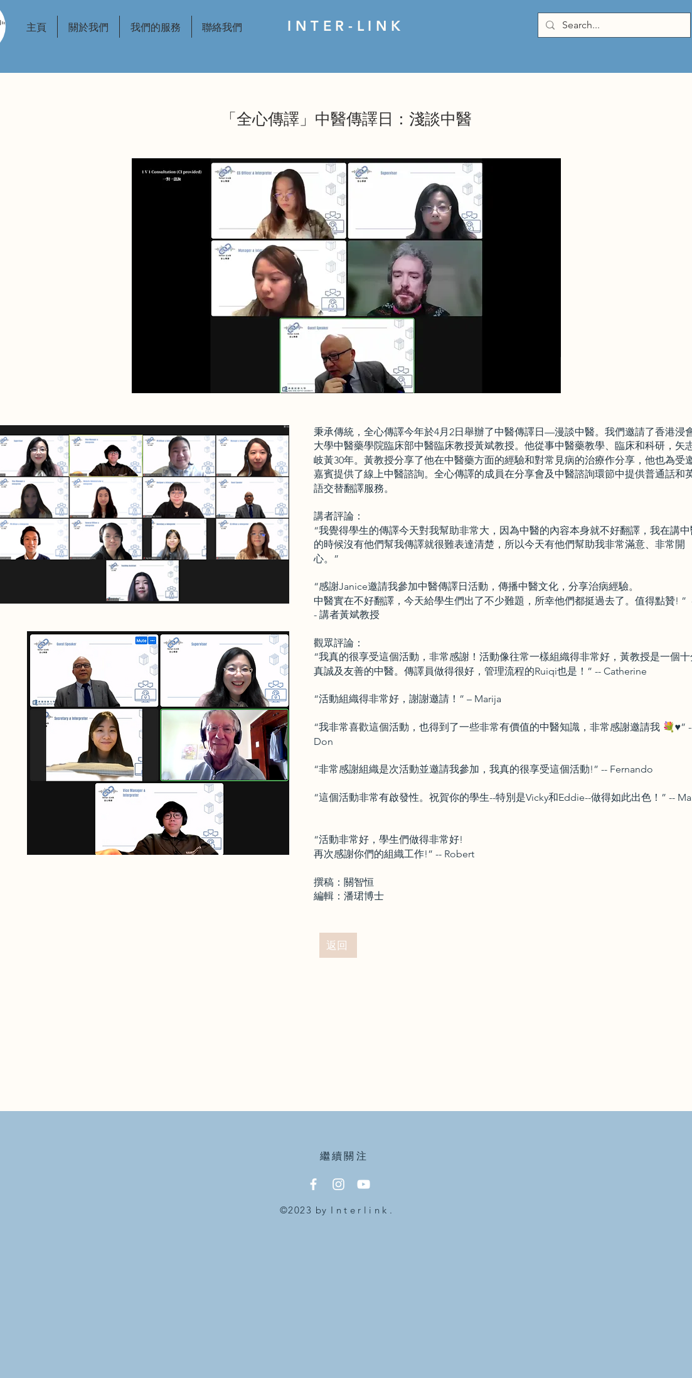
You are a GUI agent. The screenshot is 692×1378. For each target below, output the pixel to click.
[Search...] (613, 25)
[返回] (338, 945)
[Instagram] (338, 1184)
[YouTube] (363, 1184)
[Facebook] (313, 1184)
